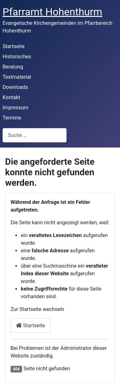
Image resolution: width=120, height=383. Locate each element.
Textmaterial (17, 77)
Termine (12, 118)
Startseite (14, 46)
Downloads (15, 87)
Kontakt (11, 97)
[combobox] (35, 135)
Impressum (15, 108)
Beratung (13, 67)
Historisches (17, 57)
